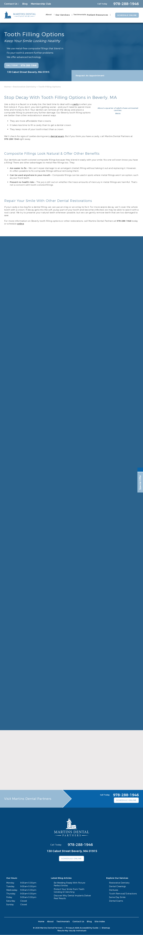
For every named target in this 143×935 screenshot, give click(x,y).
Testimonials (79, 14)
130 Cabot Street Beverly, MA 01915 (28, 72)
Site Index (99, 921)
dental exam (57, 136)
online (20, 223)
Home (7, 86)
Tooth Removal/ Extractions (123, 894)
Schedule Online (126, 15)
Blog (25, 3)
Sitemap (106, 928)
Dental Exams (116, 901)
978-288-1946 (11, 139)
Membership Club (41, 3)
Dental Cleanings (117, 886)
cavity (75, 104)
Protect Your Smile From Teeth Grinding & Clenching (69, 891)
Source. (118, 113)
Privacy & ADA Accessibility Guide (82, 928)
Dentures (113, 890)
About (48, 14)
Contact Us (10, 3)
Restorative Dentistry (24, 86)
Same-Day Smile (117, 897)
